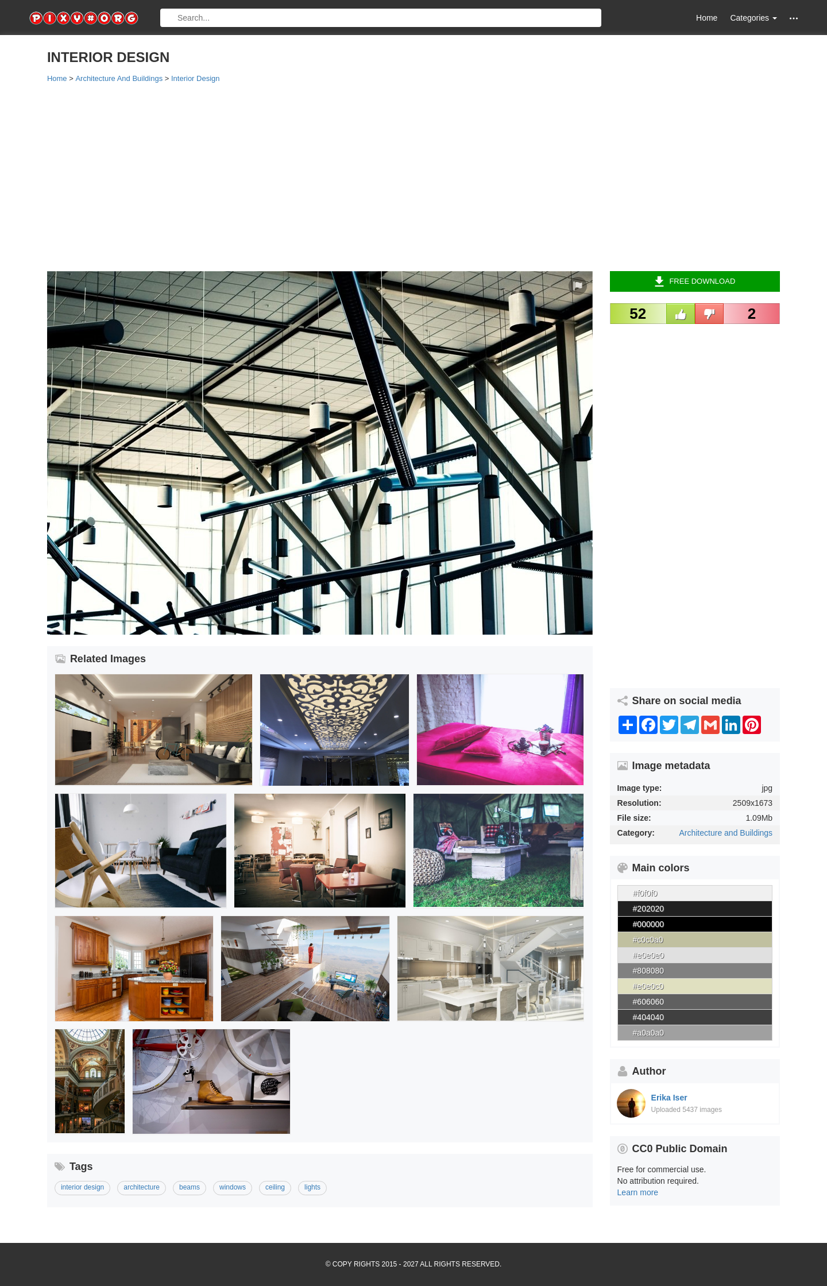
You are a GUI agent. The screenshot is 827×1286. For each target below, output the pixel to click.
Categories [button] (753, 17)
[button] (793, 18)
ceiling (275, 1187)
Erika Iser (669, 1097)
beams (189, 1187)
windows (232, 1187)
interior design (82, 1187)
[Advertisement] (391, 176)
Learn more (638, 1192)
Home (706, 17)
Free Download (694, 281)
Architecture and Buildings (725, 832)
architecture (141, 1187)
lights (312, 1187)
